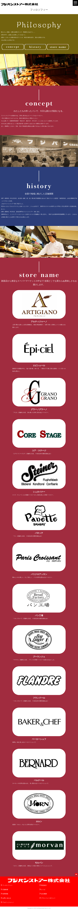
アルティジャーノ (8, 902)
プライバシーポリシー (48, 898)
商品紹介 (44, 885)
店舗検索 (5, 889)
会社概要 (44, 894)
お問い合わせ (6, 898)
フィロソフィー (7, 885)
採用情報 (5, 894)
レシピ (43, 889)
